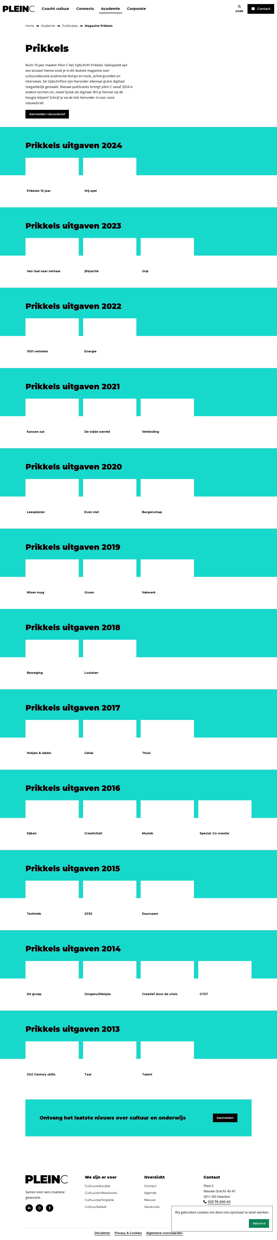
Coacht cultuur (55, 9)
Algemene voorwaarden (166, 1235)
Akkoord (258, 1223)
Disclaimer (99, 1235)
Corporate (136, 9)
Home (29, 26)
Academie (110, 9)
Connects (85, 9)
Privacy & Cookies (127, 1235)
